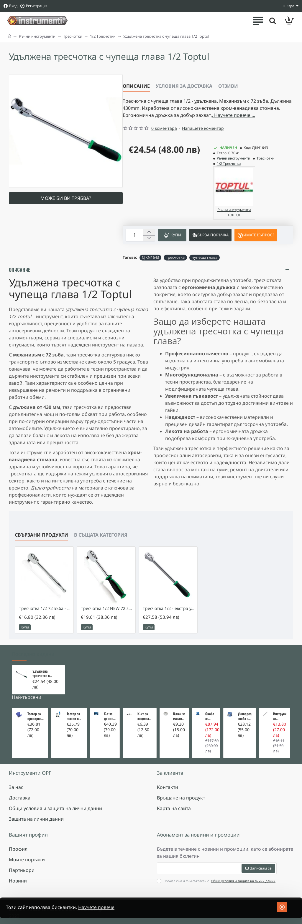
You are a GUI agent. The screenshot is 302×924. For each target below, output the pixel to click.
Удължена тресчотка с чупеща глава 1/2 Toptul (45, 673)
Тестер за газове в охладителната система (75, 716)
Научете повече (96, 907)
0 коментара (164, 128)
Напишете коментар (203, 128)
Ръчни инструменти (37, 36)
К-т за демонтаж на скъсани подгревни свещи (110, 716)
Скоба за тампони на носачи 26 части (210, 716)
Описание (136, 86)
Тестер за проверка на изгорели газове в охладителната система (35, 716)
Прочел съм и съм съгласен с (217, 881)
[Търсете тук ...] (272, 20)
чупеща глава (204, 257)
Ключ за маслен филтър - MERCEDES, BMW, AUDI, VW (179, 716)
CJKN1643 (150, 257)
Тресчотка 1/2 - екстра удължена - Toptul (169, 608)
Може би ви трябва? (65, 198)
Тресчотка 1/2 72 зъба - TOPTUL (45, 608)
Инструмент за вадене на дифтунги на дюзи (279, 716)
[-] (149, 238)
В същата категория (100, 535)
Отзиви (228, 86)
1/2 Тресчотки (103, 36)
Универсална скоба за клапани (245, 716)
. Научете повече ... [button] (233, 115)
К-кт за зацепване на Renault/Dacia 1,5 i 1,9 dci (144, 716)
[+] (149, 232)
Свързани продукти (41, 535)
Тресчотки (72, 36)
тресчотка (175, 257)
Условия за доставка (184, 86)
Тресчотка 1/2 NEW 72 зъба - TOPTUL (107, 608)
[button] (172, 235)
